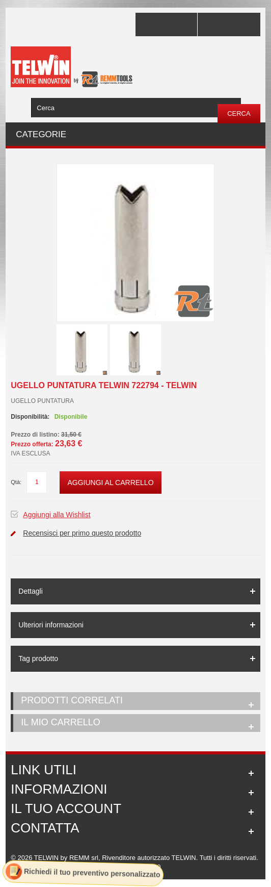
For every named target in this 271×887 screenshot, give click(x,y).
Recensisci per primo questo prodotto (82, 533)
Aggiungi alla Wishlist (56, 515)
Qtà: (16, 482)
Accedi (229, 24)
